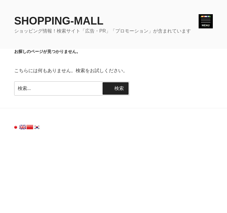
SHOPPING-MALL (58, 21)
